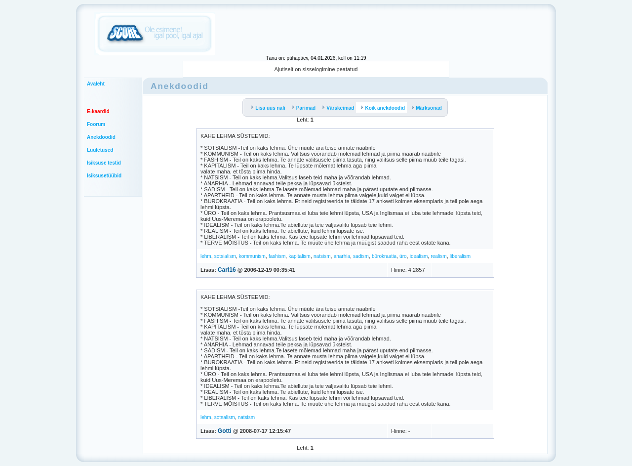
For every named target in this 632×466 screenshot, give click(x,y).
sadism (361, 256)
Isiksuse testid (104, 163)
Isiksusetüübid (104, 175)
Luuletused (100, 150)
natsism (322, 256)
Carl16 (227, 269)
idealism (419, 256)
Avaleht (96, 83)
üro (402, 256)
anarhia (342, 256)
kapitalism (299, 256)
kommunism (252, 256)
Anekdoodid (101, 137)
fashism (277, 256)
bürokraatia (384, 256)
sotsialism (225, 256)
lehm (205, 256)
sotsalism (224, 417)
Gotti (225, 430)
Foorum (96, 124)
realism (438, 256)
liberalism (460, 256)
